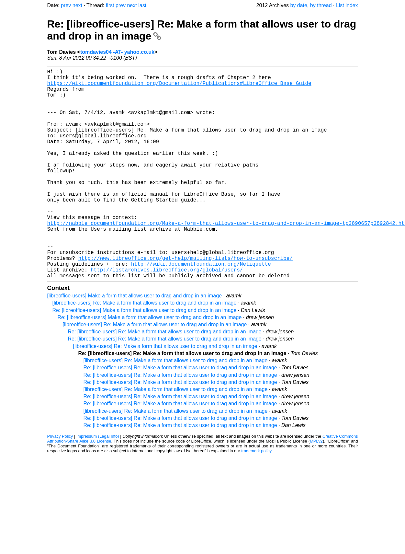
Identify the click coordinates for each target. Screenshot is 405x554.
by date (298, 5)
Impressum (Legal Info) (97, 482)
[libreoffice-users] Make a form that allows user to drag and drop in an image (134, 342)
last (142, 5)
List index (347, 5)
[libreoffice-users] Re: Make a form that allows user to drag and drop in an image (144, 349)
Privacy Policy (60, 482)
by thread (321, 5)
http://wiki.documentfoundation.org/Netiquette (201, 307)
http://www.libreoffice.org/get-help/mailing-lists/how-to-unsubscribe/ (185, 300)
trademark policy (256, 497)
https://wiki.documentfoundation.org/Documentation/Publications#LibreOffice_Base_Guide (179, 86)
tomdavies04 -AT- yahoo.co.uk (117, 52)
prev (66, 5)
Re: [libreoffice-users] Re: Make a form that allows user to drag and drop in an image (165, 378)
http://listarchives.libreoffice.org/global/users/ (167, 314)
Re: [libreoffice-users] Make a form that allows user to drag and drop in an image (144, 357)
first (110, 5)
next (77, 5)
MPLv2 (316, 487)
